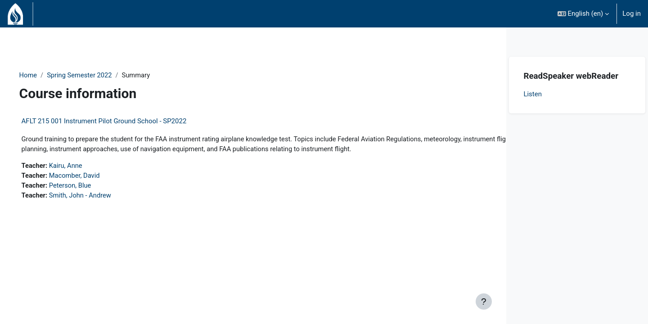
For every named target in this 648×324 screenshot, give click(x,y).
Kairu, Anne (80, 166)
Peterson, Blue (84, 187)
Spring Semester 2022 (93, 75)
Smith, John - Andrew (94, 197)
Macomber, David (88, 176)
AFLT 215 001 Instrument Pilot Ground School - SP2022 (116, 121)
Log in (631, 13)
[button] (583, 13)
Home (41, 75)
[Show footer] (484, 301)
